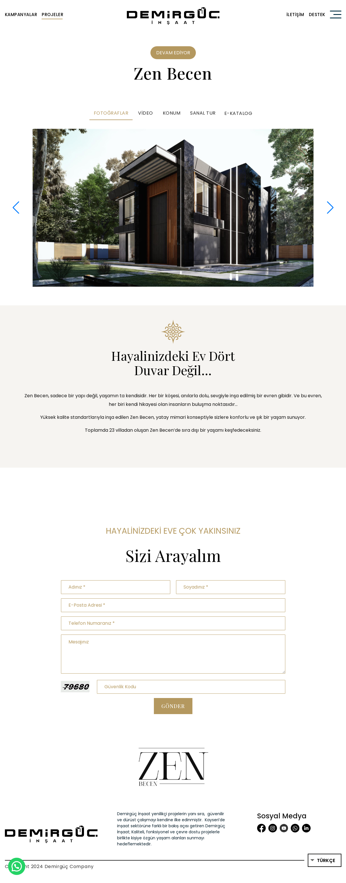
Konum (172, 113)
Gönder (173, 706)
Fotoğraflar (111, 113)
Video (145, 113)
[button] (16, 207)
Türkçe (326, 860)
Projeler (52, 14)
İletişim (295, 14)
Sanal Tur (203, 113)
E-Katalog (238, 113)
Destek (317, 14)
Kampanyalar (21, 14)
